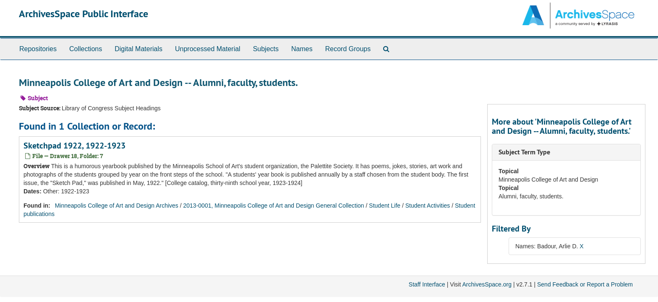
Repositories (38, 48)
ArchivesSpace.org (487, 284)
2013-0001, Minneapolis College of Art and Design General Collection (273, 205)
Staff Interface (427, 284)
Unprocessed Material (207, 48)
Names (302, 48)
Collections (85, 48)
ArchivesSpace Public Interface (83, 13)
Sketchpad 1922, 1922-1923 (74, 145)
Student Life (384, 205)
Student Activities (427, 205)
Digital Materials (138, 48)
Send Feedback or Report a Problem (585, 284)
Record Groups (348, 48)
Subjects (266, 48)
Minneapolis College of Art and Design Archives (116, 205)
